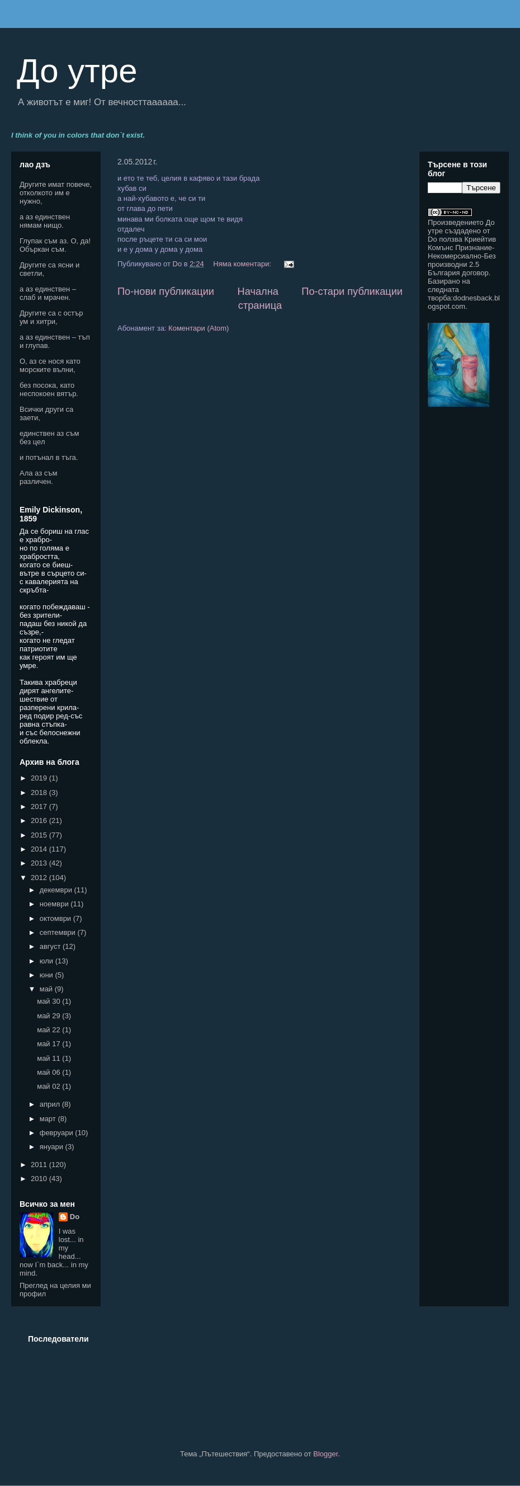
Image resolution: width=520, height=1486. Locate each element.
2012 (40, 877)
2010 (40, 1178)
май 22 (49, 1030)
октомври (56, 918)
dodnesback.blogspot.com (464, 302)
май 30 (49, 1001)
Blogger (325, 1454)
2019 (40, 778)
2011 (40, 1164)
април (51, 1104)
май (47, 989)
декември (57, 890)
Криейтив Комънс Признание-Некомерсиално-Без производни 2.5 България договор (462, 256)
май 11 (49, 1058)
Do (74, 1216)
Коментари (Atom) (198, 328)
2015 (40, 835)
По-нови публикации (165, 291)
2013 (40, 863)
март (49, 1118)
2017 (40, 806)
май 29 (49, 1016)
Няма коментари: (243, 264)
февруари (57, 1132)
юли (47, 961)
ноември (55, 904)
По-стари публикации (352, 291)
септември (59, 932)
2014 (40, 849)
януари (52, 1146)
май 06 (49, 1072)
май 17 (49, 1044)
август (51, 946)
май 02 (49, 1086)
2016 (40, 820)
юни (47, 975)
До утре (77, 71)
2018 (40, 792)
